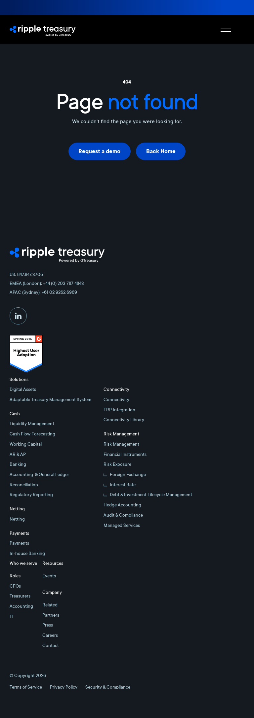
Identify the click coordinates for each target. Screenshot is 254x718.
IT (12, 616)
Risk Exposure (117, 464)
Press (47, 625)
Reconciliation (24, 485)
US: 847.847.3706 (26, 274)
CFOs (15, 586)
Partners (50, 615)
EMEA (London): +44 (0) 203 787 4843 (47, 283)
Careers (50, 635)
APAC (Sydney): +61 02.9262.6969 (43, 292)
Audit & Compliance (123, 515)
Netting (17, 519)
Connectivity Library (124, 420)
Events (49, 576)
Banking (18, 464)
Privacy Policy (63, 687)
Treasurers (20, 596)
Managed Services (122, 525)
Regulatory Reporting (31, 494)
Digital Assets (23, 389)
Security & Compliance (107, 687)
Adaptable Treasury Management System (50, 399)
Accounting (21, 606)
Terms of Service (26, 687)
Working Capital (26, 444)
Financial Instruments (125, 454)
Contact (50, 645)
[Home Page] (43, 29)
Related (50, 605)
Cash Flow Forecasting (32, 434)
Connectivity (116, 399)
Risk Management (121, 444)
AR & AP (18, 454)
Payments (19, 543)
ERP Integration (119, 410)
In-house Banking (27, 553)
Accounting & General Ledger (39, 474)
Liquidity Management (32, 424)
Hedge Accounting (122, 505)
